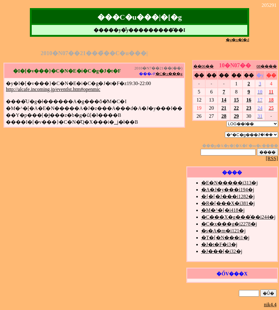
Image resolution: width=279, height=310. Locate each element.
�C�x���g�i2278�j (229, 224)
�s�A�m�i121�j (223, 230)
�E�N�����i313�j (229, 182)
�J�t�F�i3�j (219, 244)
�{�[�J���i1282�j (228, 196)
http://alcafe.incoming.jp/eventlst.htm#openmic (53, 89)
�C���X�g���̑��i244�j (238, 217)
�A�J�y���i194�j (227, 189)
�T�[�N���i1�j (225, 237)
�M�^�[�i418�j (223, 210)
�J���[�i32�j (221, 251)
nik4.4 (270, 304)
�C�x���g (169, 73)
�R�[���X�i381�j (228, 203)
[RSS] (272, 158)
